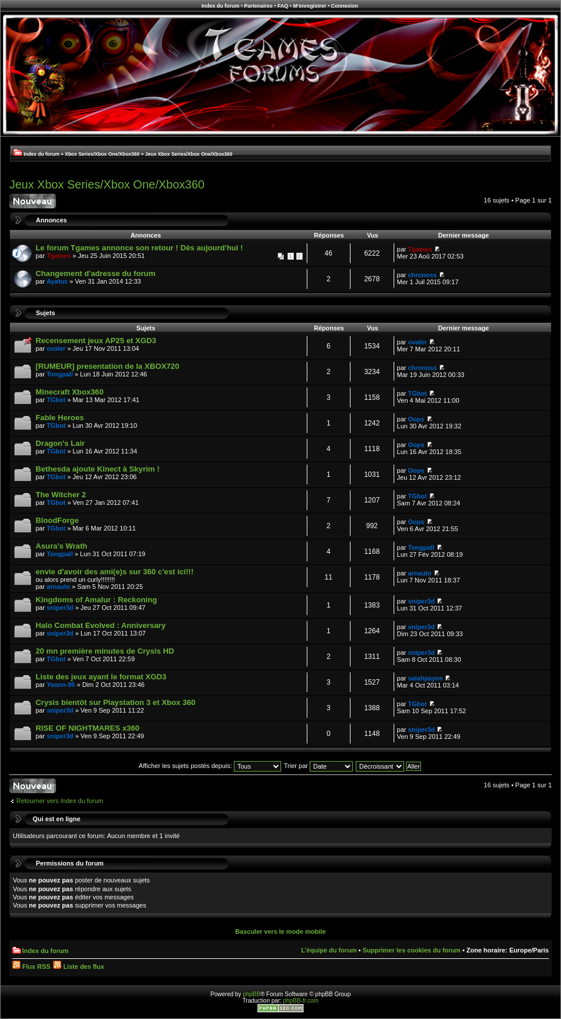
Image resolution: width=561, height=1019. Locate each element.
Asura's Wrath (61, 546)
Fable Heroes (60, 417)
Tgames (59, 255)
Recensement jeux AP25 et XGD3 (96, 340)
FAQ (283, 6)
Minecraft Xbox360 (70, 392)
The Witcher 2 (61, 494)
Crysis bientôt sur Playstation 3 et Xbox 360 (115, 702)
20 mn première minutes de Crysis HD (105, 651)
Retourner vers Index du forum (59, 800)
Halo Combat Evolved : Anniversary (101, 625)
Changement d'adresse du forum (95, 273)
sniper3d (60, 607)
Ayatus (57, 281)
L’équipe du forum (328, 950)
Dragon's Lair (60, 443)
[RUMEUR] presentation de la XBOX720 (107, 366)
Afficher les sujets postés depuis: (210, 765)
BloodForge (57, 520)
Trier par (318, 765)
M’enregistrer (309, 6)
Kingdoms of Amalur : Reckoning (96, 599)
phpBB (251, 994)
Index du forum (220, 6)
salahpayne (425, 678)
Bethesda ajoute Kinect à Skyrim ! (98, 469)
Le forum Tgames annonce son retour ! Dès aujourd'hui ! (139, 247)
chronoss (422, 274)
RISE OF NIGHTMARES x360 (87, 728)
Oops (416, 419)
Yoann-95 (61, 684)
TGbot (56, 399)
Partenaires (258, 6)
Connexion (345, 6)
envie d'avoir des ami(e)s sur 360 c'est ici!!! (115, 571)
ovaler (56, 348)
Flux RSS (31, 966)
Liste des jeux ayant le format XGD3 (101, 676)
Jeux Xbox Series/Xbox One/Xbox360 (189, 154)
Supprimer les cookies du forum (412, 950)
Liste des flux (78, 966)
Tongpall (60, 374)
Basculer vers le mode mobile (280, 931)
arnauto (58, 586)
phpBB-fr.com (301, 1000)
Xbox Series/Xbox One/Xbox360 (102, 154)
